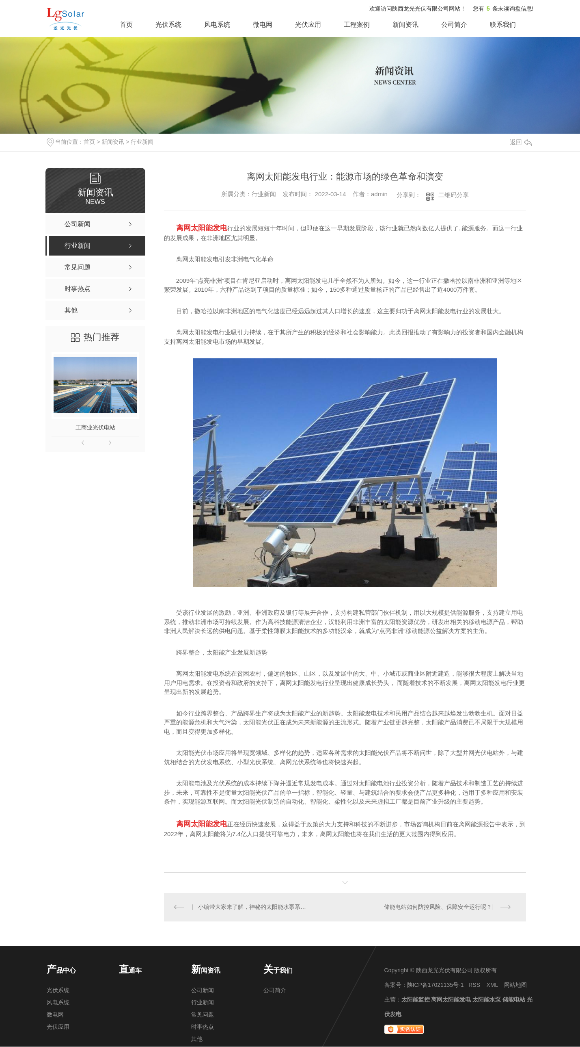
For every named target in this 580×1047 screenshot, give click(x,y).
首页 (126, 24)
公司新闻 (202, 990)
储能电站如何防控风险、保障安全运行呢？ (438, 907)
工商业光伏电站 (95, 427)
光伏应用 (308, 24)
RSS (474, 985)
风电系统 (217, 24)
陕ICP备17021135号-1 (435, 985)
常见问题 (202, 1015)
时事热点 (202, 1027)
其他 (197, 1039)
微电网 (262, 24)
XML (492, 985)
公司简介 (454, 24)
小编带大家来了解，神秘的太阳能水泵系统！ (254, 907)
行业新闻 (142, 142)
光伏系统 (168, 24)
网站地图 (515, 985)
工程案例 (357, 24)
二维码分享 (453, 194)
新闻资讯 (405, 24)
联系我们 (503, 24)
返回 (521, 142)
